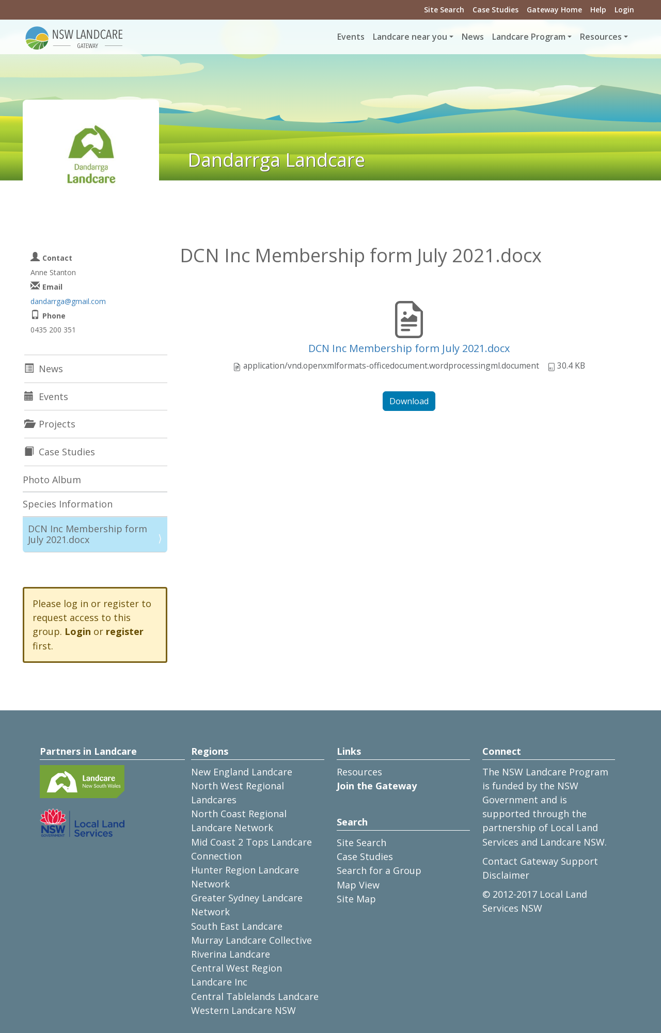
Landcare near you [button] (410, 36)
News (473, 36)
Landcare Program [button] (528, 36)
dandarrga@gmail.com (68, 301)
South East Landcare (236, 926)
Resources (359, 772)
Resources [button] (601, 36)
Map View (358, 885)
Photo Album (52, 479)
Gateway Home (554, 9)
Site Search (444, 9)
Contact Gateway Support (540, 861)
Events (351, 36)
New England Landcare (241, 772)
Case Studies (495, 9)
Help (598, 9)
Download (409, 401)
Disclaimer (505, 875)
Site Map (356, 899)
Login (624, 9)
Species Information (68, 504)
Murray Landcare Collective (251, 940)
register (125, 631)
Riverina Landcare (230, 954)
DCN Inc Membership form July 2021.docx (409, 348)
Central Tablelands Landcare (255, 996)
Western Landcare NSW (243, 1010)
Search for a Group (379, 870)
